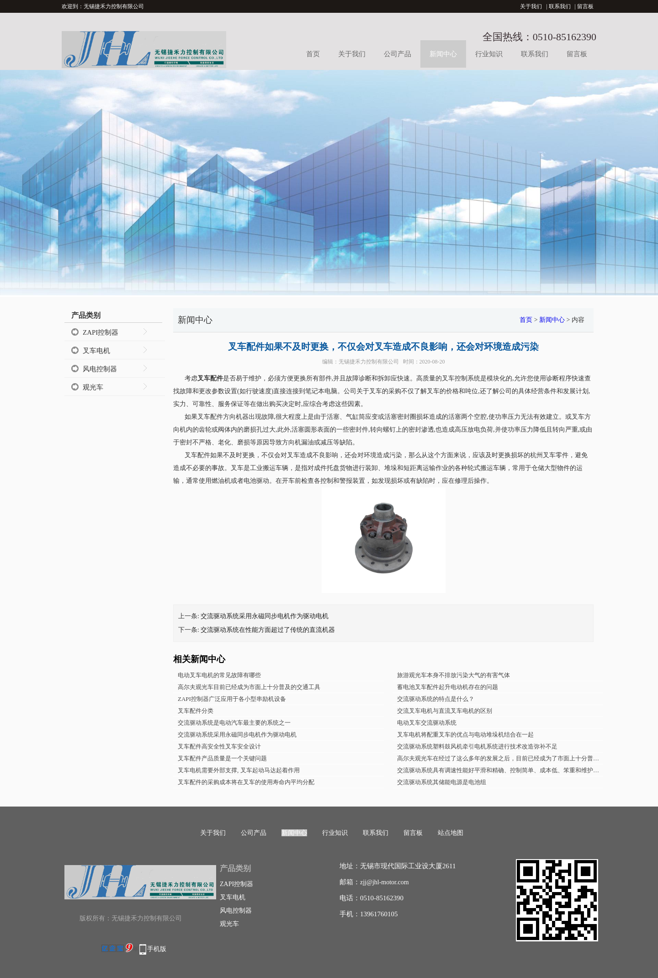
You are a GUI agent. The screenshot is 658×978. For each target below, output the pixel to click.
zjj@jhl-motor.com (384, 882)
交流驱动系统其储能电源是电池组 (441, 782)
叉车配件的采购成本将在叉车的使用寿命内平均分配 (246, 782)
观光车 (93, 387)
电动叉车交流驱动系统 (426, 722)
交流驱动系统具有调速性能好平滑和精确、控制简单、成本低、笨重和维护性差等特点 (500, 770)
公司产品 (397, 54)
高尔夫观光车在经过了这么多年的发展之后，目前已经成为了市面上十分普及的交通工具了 (500, 758)
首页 (313, 54)
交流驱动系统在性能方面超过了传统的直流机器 (268, 629)
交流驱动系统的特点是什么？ (435, 698)
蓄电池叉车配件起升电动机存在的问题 (447, 687)
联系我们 (560, 6)
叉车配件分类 (195, 710)
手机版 (156, 949)
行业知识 (489, 54)
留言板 (585, 6)
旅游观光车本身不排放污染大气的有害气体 (453, 675)
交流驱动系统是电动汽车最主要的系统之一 (234, 722)
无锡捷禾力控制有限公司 (369, 361)
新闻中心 (443, 54)
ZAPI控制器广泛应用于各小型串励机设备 (232, 698)
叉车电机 (96, 350)
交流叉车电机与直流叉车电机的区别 (444, 710)
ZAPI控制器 (100, 332)
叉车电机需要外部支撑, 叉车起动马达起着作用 (239, 770)
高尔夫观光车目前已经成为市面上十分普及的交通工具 (249, 687)
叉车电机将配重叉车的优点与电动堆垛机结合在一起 (465, 734)
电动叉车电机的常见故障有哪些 (219, 675)
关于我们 (531, 6)
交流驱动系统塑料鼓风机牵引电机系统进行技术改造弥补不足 (477, 746)
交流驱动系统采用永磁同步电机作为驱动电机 (265, 616)
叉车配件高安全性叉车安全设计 (219, 746)
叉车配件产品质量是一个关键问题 (222, 758)
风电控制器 (100, 369)
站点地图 (450, 832)
